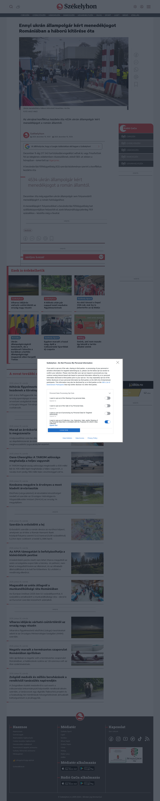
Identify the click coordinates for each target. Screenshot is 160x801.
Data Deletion (67, 438)
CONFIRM (64, 430)
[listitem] (80, 393)
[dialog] (80, 400)
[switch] (107, 398)
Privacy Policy (92, 438)
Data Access (80, 438)
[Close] (118, 363)
